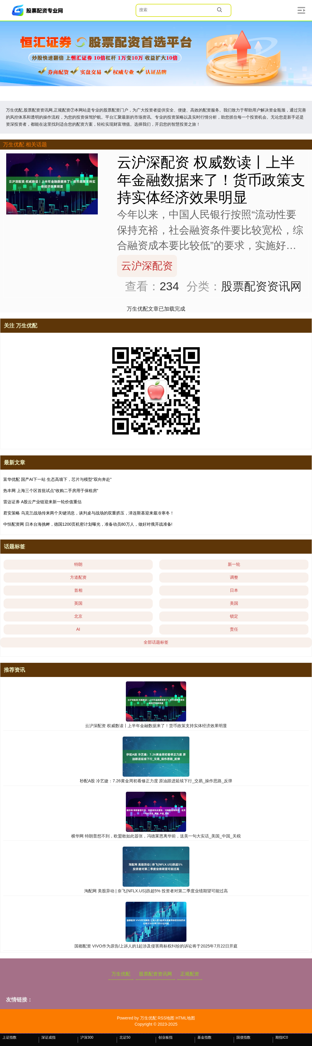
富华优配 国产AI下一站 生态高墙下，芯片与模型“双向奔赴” (57, 479)
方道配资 (78, 577)
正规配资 (189, 973)
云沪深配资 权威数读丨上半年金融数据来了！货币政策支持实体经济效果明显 (211, 179)
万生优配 (120, 973)
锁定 (234, 616)
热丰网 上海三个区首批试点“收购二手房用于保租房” (50, 490)
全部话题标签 (156, 642)
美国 (234, 603)
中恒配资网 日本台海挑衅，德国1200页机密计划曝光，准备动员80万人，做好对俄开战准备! (88, 524)
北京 (78, 616)
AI (78, 629)
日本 (234, 590)
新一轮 (234, 564)
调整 (234, 577)
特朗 (78, 564)
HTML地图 (185, 1018)
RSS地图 (165, 1018)
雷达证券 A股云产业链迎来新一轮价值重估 (42, 501)
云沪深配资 (147, 265)
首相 (78, 590)
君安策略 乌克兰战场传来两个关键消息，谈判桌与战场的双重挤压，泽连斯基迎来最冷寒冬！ (88, 513)
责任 (234, 629)
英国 (78, 603)
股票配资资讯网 (155, 973)
